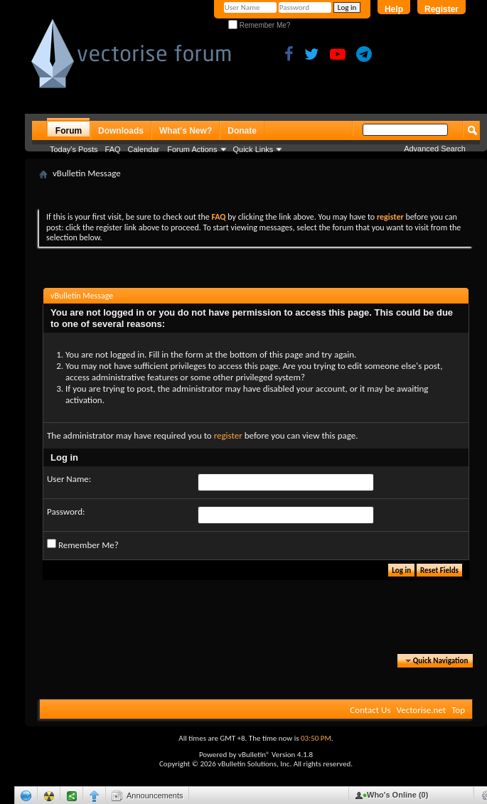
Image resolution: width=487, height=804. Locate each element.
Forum (68, 131)
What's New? (185, 131)
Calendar (144, 149)
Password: (66, 511)
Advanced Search (435, 148)
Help (394, 9)
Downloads (121, 131)
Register (441, 9)
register (228, 435)
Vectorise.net (421, 709)
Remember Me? (259, 25)
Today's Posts (74, 149)
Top (458, 709)
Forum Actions (192, 149)
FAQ (113, 149)
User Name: (69, 478)
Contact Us (370, 709)
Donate (242, 131)
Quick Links (253, 149)
